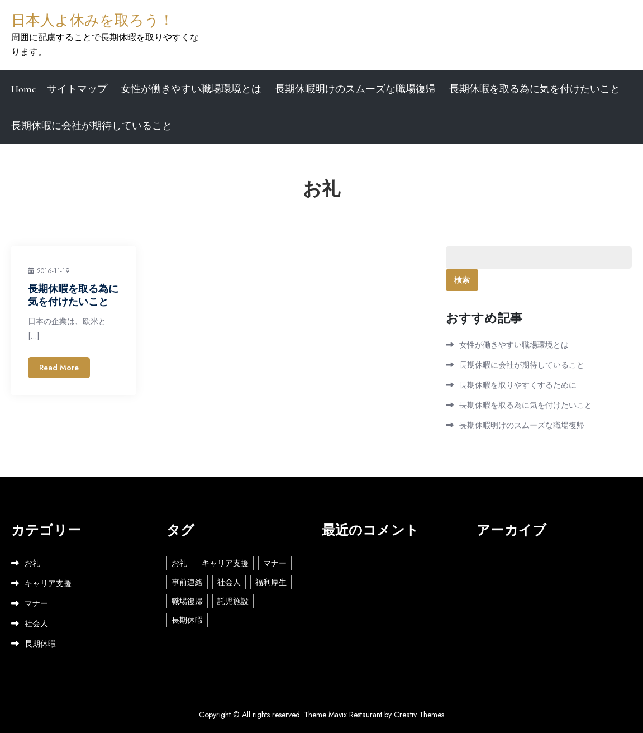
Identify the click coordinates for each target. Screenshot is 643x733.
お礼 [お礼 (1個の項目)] (179, 563)
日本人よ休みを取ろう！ (92, 20)
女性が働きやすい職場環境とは (191, 89)
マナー (36, 603)
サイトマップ (77, 89)
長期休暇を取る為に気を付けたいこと (534, 89)
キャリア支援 (48, 583)
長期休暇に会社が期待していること (91, 126)
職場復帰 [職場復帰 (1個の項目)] (187, 601)
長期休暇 (40, 643)
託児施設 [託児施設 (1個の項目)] (233, 601)
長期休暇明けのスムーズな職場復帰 (355, 89)
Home (23, 89)
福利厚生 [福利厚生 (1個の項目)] (271, 582)
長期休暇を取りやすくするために (518, 385)
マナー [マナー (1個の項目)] (275, 563)
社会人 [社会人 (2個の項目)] (229, 582)
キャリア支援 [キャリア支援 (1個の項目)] (225, 563)
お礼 (32, 563)
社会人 (36, 623)
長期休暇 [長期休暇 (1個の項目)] (187, 620)
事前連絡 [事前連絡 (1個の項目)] (187, 582)
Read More (59, 367)
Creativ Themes (419, 714)
